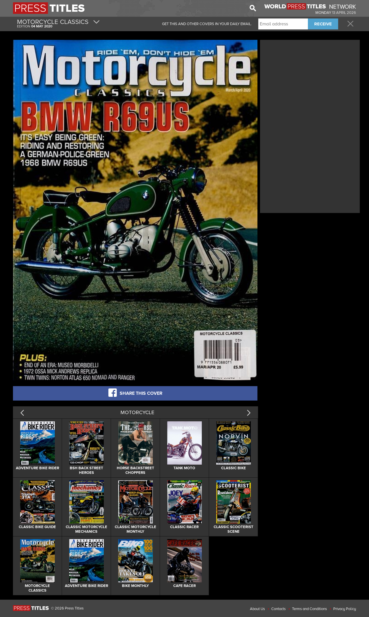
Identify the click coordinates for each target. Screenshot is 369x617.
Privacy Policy (344, 609)
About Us (257, 609)
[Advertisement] (309, 81)
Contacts (278, 609)
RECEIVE (323, 24)
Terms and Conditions (309, 609)
